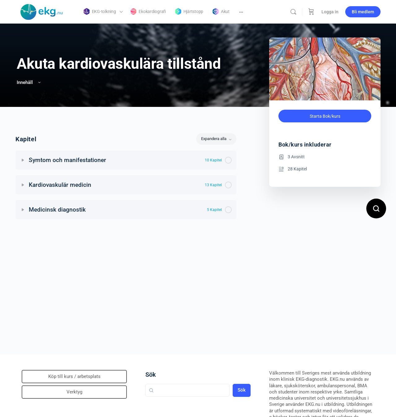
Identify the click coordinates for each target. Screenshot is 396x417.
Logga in (329, 11)
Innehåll (29, 82)
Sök (150, 374)
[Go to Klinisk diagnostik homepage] (41, 11)
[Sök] (293, 11)
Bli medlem (363, 11)
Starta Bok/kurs (325, 116)
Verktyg (74, 392)
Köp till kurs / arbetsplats (74, 376)
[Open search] (376, 208)
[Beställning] (311, 12)
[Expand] (23, 160)
